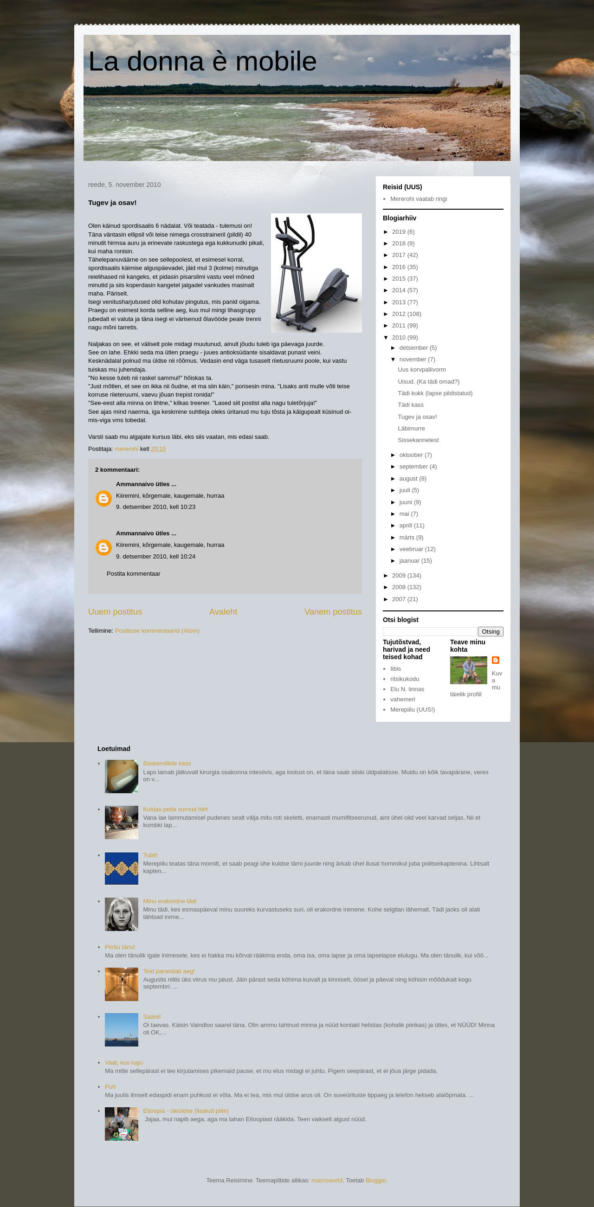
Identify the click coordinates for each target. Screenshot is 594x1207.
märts (408, 537)
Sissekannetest (418, 440)
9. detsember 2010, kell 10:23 (155, 506)
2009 (399, 575)
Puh (110, 1086)
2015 (399, 278)
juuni (407, 502)
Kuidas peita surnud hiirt (175, 809)
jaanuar (410, 560)
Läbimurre (411, 428)
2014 (399, 290)
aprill (407, 525)
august (410, 478)
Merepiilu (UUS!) (412, 709)
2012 (399, 313)
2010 (399, 337)
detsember (415, 347)
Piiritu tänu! (120, 947)
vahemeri (402, 699)
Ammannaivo (135, 484)
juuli (406, 490)
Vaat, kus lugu (123, 1062)
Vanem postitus (333, 611)
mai (405, 513)
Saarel (152, 1016)
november (414, 359)
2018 (399, 243)
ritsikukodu (404, 678)
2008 (399, 587)
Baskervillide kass (167, 763)
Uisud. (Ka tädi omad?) (428, 381)
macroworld (326, 1180)
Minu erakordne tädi (169, 901)
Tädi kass (411, 404)
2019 (399, 231)
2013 (399, 302)
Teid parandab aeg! (168, 971)
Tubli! (150, 855)
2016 (399, 266)
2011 (399, 325)
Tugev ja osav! (417, 416)
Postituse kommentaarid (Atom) (157, 630)
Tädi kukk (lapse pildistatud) (435, 393)
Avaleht (223, 611)
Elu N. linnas (407, 689)
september (415, 466)
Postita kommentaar (134, 573)
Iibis (395, 668)
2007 (399, 599)
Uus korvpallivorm (422, 369)
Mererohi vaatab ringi (418, 198)
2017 (399, 254)
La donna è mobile (202, 61)
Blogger (376, 1180)
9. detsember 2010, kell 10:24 (155, 556)
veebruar (412, 549)
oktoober (412, 454)
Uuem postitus (115, 611)
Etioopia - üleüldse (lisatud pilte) (185, 1110)
